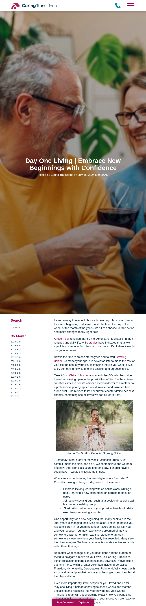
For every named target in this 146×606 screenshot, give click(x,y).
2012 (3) (15, 396)
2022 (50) (16, 357)
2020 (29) (16, 365)
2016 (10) (16, 380)
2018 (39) (16, 373)
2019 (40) (16, 369)
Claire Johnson (78, 375)
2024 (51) (16, 349)
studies (93, 342)
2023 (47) (16, 353)
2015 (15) (16, 384)
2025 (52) (16, 345)
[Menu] (130, 5)
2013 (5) (15, 392)
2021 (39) (16, 361)
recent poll (62, 338)
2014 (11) (16, 388)
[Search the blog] (28, 327)
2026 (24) (16, 341)
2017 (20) (16, 376)
